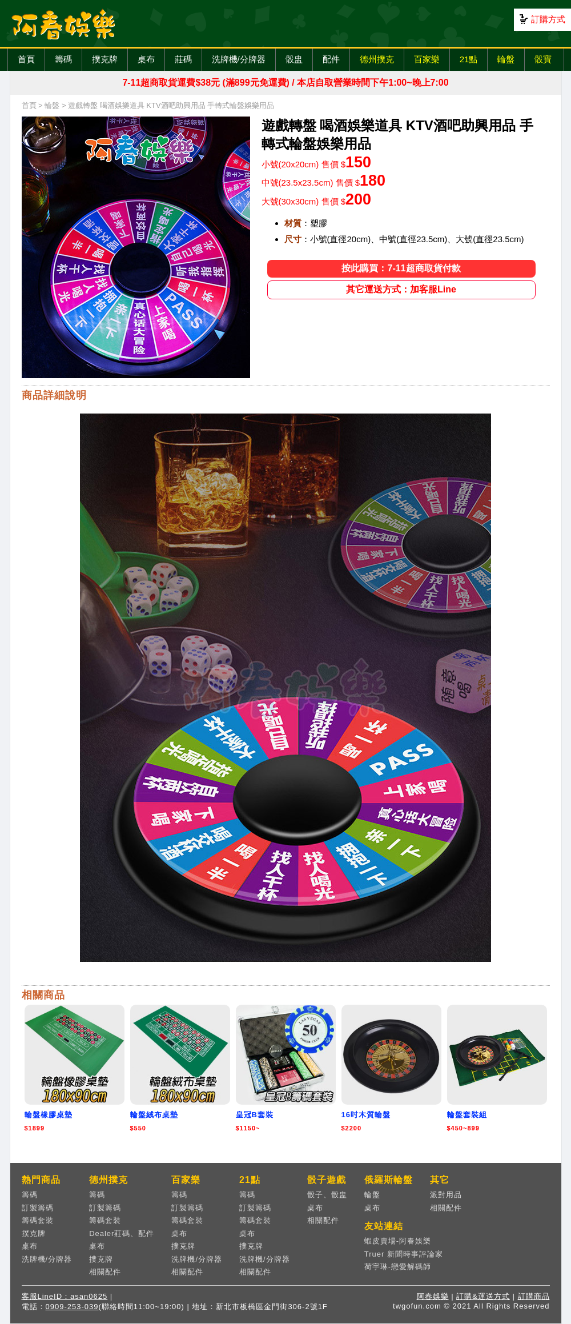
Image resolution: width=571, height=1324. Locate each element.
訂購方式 (548, 19)
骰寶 (543, 59)
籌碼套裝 (38, 1220)
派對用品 (446, 1194)
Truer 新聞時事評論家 (403, 1254)
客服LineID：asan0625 (65, 1296)
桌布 (146, 59)
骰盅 (294, 59)
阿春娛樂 (433, 1296)
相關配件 (105, 1271)
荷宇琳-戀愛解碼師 (397, 1266)
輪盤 (505, 59)
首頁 (26, 59)
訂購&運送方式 (483, 1296)
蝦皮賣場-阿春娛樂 (397, 1241)
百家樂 (427, 59)
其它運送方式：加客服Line (401, 289)
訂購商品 (534, 1296)
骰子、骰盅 (327, 1194)
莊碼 (183, 59)
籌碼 (63, 59)
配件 (331, 59)
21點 (469, 59)
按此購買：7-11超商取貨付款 (400, 268)
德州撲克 (377, 59)
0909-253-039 (72, 1306)
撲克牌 (105, 59)
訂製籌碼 (38, 1207)
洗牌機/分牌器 (239, 59)
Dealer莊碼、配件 (121, 1233)
